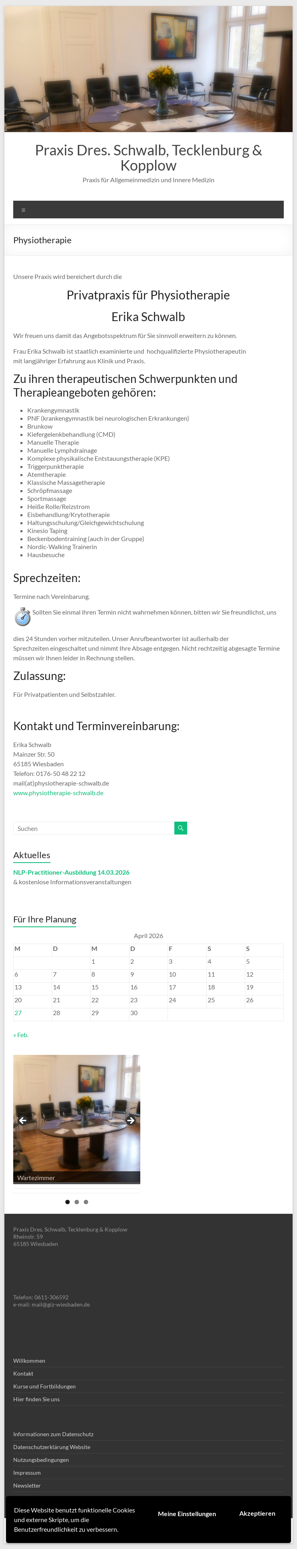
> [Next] (130, 1121)
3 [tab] (86, 1202)
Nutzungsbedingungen (41, 1459)
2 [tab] (77, 1202)
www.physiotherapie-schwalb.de (58, 792)
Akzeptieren (257, 1513)
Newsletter (27, 1485)
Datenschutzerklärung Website (51, 1446)
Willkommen (29, 1360)
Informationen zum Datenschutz (53, 1434)
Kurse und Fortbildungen (44, 1386)
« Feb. (20, 1034)
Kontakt (23, 1373)
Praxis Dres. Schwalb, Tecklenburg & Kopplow (148, 157)
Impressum (27, 1472)
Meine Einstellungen (187, 1513)
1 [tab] (67, 1202)
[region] (76, 1123)
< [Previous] (23, 1121)
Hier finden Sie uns (36, 1399)
